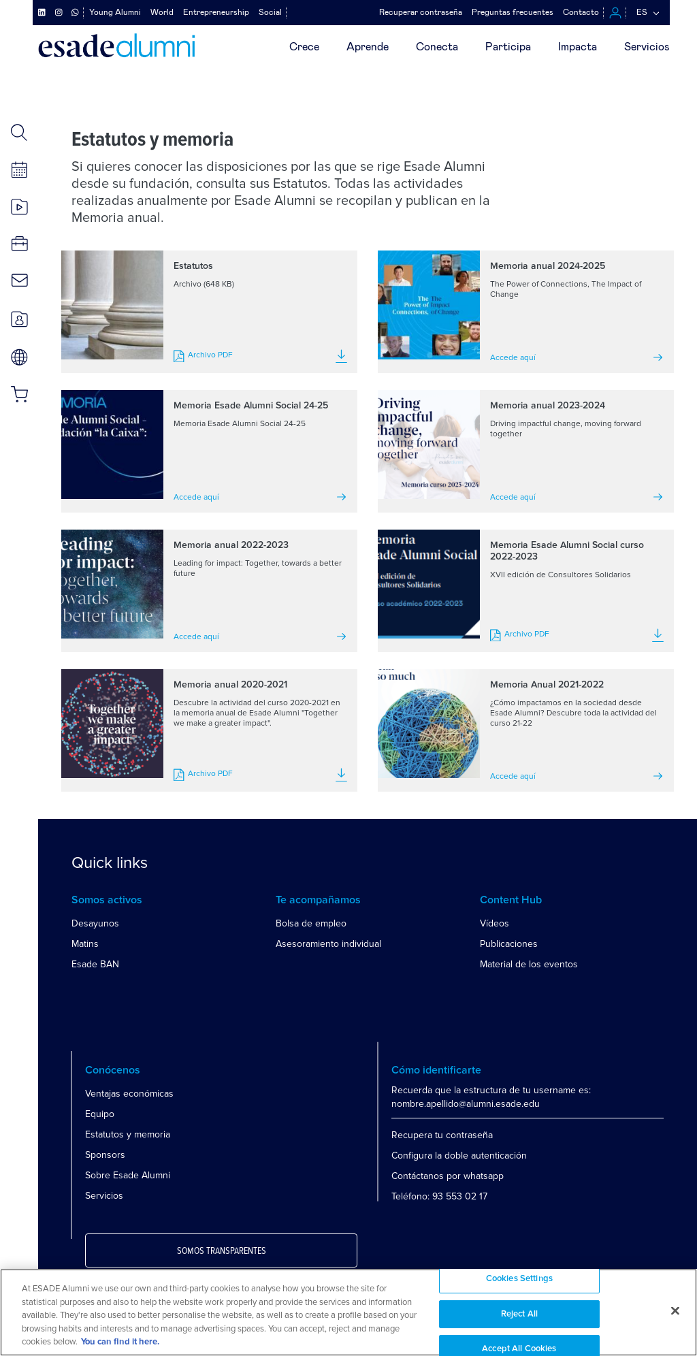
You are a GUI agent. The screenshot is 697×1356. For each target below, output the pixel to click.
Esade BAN (95, 964)
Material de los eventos (529, 964)
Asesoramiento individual (328, 944)
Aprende (367, 47)
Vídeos (494, 923)
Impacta (577, 47)
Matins (85, 944)
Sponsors (105, 1155)
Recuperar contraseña (420, 12)
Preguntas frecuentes (512, 12)
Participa (508, 47)
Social (270, 12)
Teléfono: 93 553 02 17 (439, 1196)
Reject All (519, 1314)
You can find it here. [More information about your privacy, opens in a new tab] (120, 1342)
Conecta (437, 47)
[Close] (675, 1311)
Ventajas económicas (129, 1093)
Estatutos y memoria (127, 1134)
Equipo (99, 1114)
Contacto (581, 12)
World (162, 12)
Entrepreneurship (216, 12)
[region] (348, 1312)
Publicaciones (509, 944)
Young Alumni (115, 12)
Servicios (647, 47)
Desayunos (95, 923)
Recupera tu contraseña (442, 1135)
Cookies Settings (519, 1278)
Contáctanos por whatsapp (447, 1176)
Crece (304, 47)
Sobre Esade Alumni (127, 1175)
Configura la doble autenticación (459, 1155)
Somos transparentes (221, 1251)
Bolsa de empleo (311, 923)
